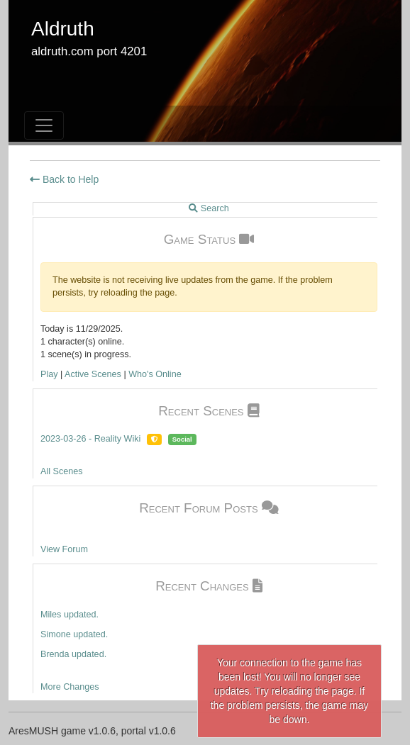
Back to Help (64, 179)
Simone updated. (74, 634)
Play (49, 374)
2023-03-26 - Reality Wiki (90, 439)
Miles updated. (69, 615)
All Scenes (61, 471)
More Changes (69, 687)
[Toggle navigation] (44, 125)
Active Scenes (93, 374)
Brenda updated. (73, 654)
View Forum (64, 549)
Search (208, 208)
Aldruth (62, 29)
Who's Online (155, 374)
